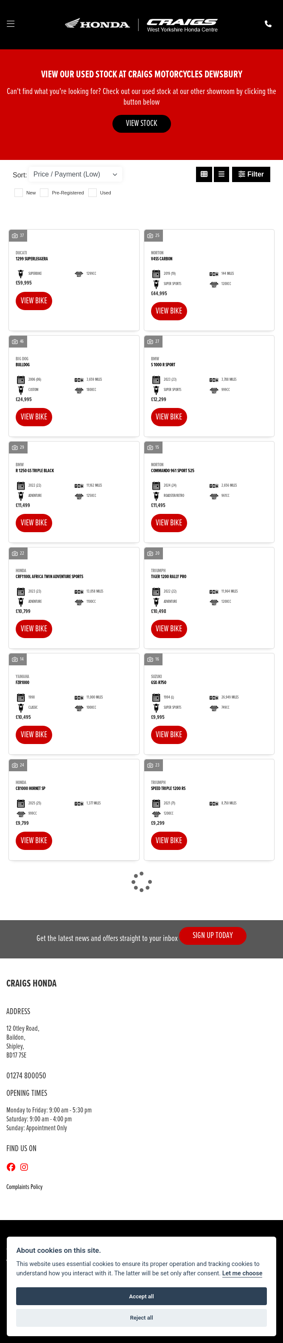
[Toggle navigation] (11, 24)
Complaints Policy (24, 1187)
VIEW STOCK (141, 123)
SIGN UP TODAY (213, 935)
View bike (34, 301)
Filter (251, 174)
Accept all (141, 1296)
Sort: (20, 175)
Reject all (141, 1317)
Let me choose (242, 1273)
